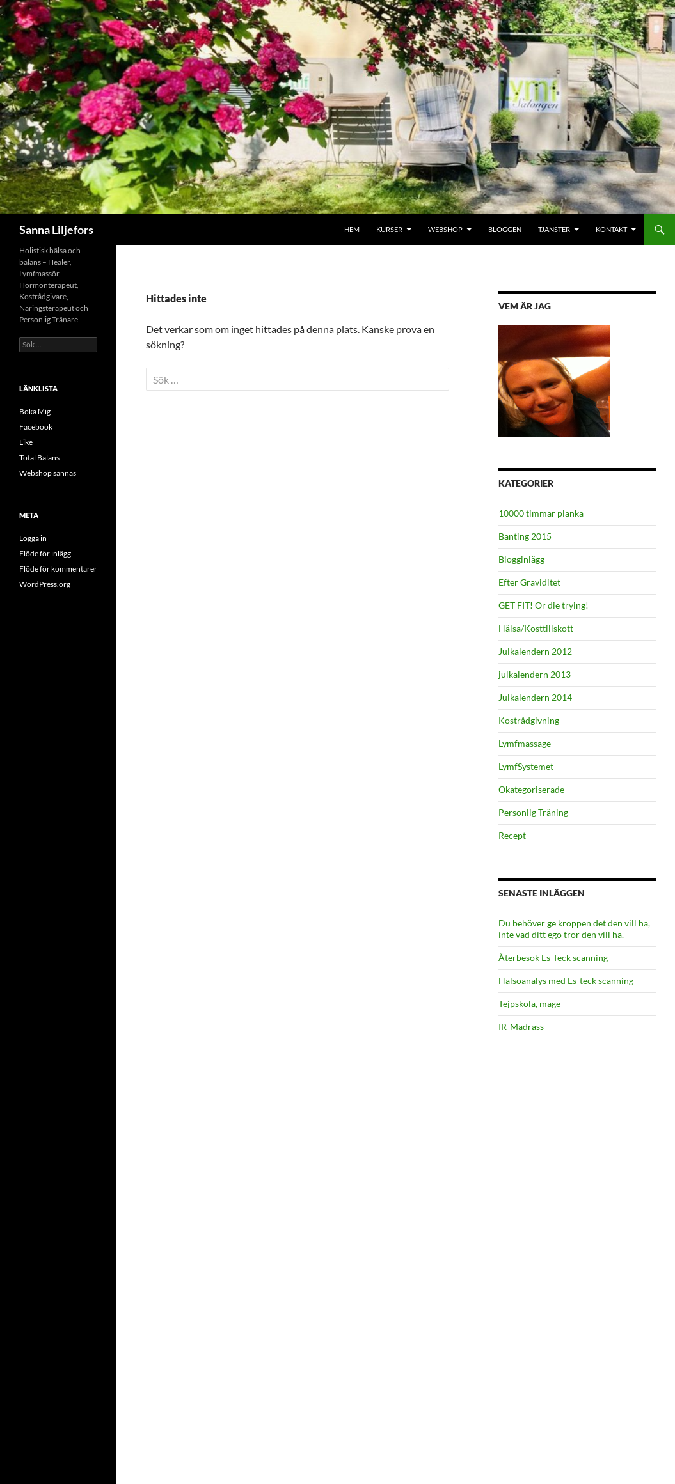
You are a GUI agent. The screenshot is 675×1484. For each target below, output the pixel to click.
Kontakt (611, 229)
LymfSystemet (525, 766)
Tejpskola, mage (529, 1003)
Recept (512, 835)
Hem (352, 229)
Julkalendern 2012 (535, 651)
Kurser (389, 229)
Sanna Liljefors (56, 230)
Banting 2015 (525, 536)
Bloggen (504, 229)
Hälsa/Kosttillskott (535, 628)
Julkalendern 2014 (535, 697)
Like (26, 442)
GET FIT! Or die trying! (543, 605)
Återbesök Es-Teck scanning (553, 957)
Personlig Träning (533, 812)
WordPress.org (44, 584)
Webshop (445, 229)
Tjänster (554, 229)
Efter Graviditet (529, 582)
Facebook (35, 427)
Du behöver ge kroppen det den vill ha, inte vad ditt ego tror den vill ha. (574, 929)
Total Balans (39, 457)
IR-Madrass (521, 1026)
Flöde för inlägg (45, 553)
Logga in (33, 538)
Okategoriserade (531, 789)
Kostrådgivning (528, 720)
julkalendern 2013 (534, 674)
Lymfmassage (524, 743)
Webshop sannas (47, 473)
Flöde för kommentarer (58, 569)
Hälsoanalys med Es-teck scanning (565, 980)
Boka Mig (35, 411)
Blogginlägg (521, 559)
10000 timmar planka (541, 513)
